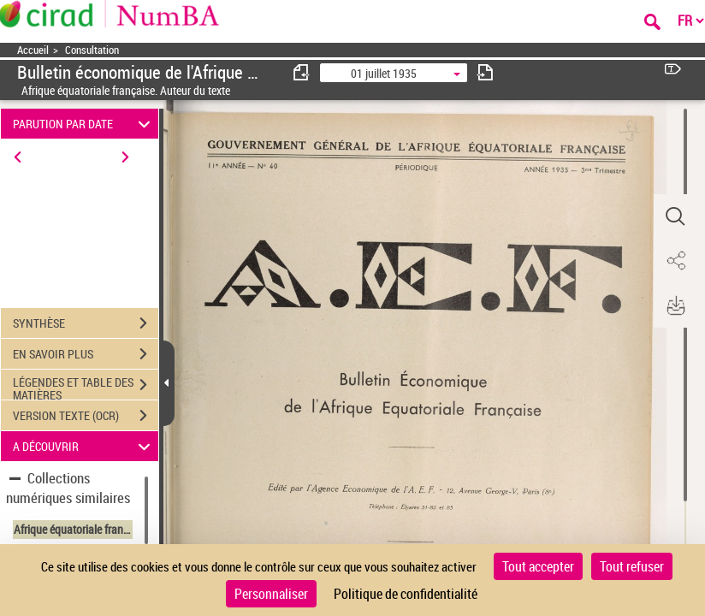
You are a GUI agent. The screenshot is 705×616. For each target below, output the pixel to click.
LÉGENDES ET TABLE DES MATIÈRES (85, 386)
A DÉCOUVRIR (84, 446)
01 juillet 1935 (384, 73)
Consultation (92, 50)
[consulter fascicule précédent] (302, 72)
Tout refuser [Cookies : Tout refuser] (632, 566)
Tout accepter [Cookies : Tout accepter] (538, 566)
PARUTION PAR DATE (84, 124)
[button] (675, 216)
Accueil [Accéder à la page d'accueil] (33, 50)
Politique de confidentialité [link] (405, 593)
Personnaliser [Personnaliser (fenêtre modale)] (271, 593)
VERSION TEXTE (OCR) (85, 416)
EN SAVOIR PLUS (85, 354)
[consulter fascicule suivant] (485, 72)
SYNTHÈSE (85, 323)
